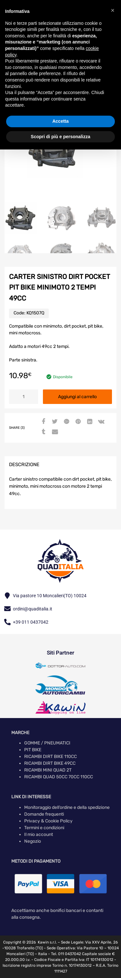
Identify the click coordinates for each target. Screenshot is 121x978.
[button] (112, 10)
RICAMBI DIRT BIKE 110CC (50, 756)
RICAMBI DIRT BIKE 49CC (50, 763)
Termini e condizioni (44, 827)
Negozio (32, 841)
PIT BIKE (32, 750)
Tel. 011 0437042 (66, 954)
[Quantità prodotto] (23, 396)
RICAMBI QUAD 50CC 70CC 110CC (58, 777)
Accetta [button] (60, 121)
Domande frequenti (44, 814)
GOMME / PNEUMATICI (47, 743)
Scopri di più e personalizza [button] (60, 136)
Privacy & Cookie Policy (48, 821)
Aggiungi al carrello (77, 396)
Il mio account (38, 834)
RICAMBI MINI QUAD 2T (48, 770)
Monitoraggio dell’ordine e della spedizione (67, 807)
